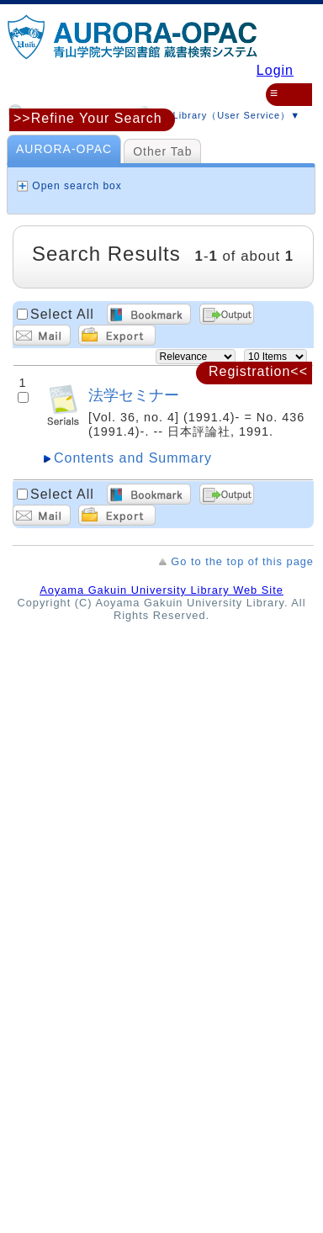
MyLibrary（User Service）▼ (215, 112)
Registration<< (258, 371)
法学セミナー (133, 395)
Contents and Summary (133, 458)
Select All (62, 314)
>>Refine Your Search (87, 118)
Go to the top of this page (242, 561)
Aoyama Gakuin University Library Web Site (161, 590)
